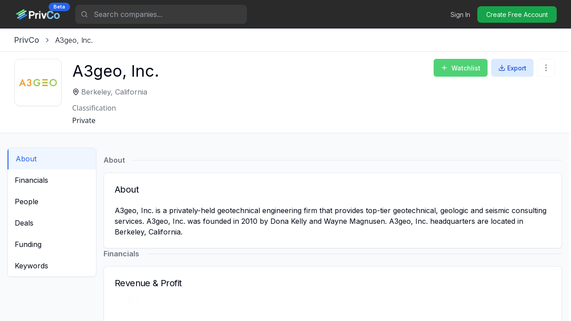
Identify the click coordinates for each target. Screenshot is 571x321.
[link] (74, 40)
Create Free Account (517, 14)
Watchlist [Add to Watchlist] (460, 68)
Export (512, 68)
